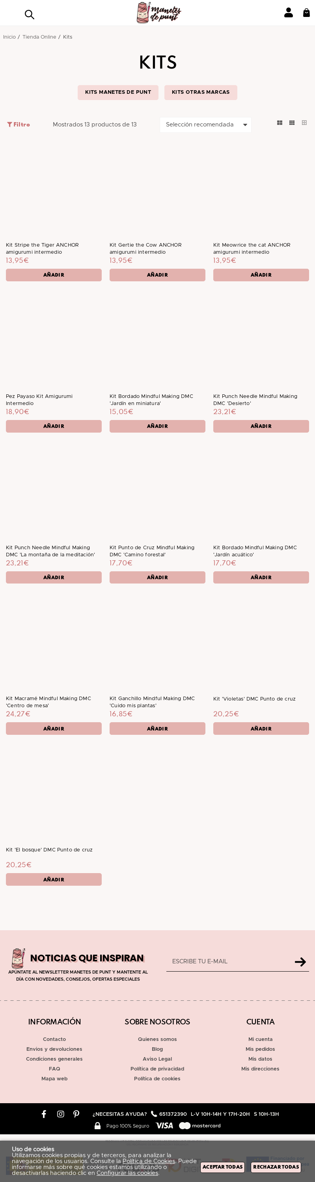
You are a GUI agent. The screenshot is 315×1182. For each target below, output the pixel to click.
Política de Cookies (149, 1161)
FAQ (54, 1069)
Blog (157, 1049)
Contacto (54, 1039)
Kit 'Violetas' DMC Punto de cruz (254, 703)
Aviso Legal (157, 1059)
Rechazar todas (276, 1167)
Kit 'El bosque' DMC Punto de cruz (49, 855)
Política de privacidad (157, 1069)
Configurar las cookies (127, 1173)
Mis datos (260, 1059)
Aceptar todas (222, 1167)
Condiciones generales (54, 1059)
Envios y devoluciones (54, 1049)
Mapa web (54, 1079)
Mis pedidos (260, 1049)
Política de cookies (157, 1079)
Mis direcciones (260, 1069)
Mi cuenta (260, 1039)
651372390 (173, 1114)
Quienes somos (157, 1039)
